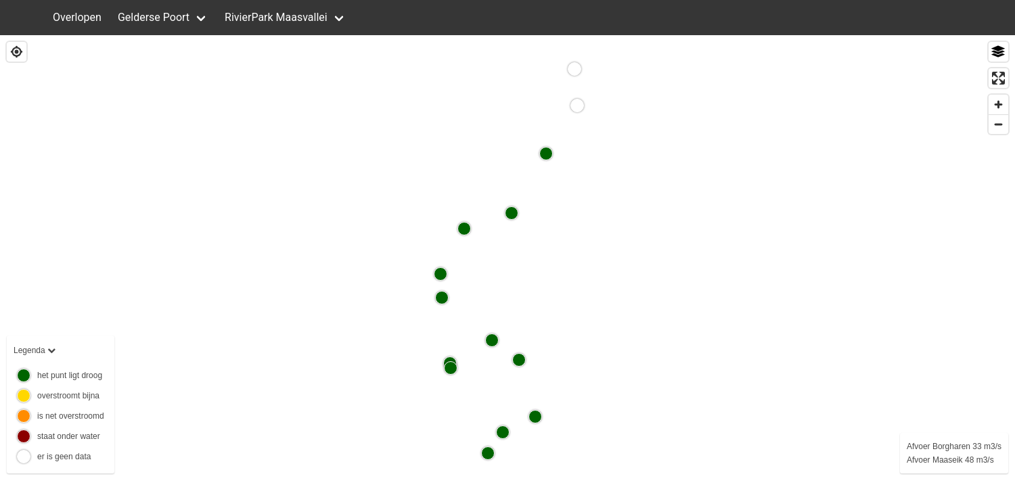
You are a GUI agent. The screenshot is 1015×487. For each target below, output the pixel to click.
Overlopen (77, 17)
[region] (507, 261)
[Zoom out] (998, 124)
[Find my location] (16, 52)
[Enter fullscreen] (998, 78)
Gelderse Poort (153, 17)
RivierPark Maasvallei (276, 17)
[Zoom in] (998, 104)
